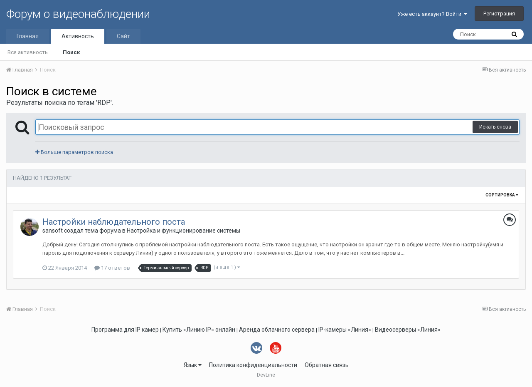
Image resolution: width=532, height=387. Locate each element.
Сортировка (501, 195)
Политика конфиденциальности (253, 365)
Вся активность (27, 52)
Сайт (123, 36)
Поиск (71, 52)
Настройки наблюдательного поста (113, 222)
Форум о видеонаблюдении (78, 14)
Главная (28, 36)
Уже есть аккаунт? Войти (432, 14)
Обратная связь (327, 365)
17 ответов (112, 268)
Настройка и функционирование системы (183, 230)
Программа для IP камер (125, 329)
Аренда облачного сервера (277, 329)
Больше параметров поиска (74, 152)
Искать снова (495, 127)
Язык (193, 365)
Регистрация (499, 13)
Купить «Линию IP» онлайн (199, 329)
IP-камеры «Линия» (344, 329)
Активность (78, 36)
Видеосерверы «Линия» (408, 329)
